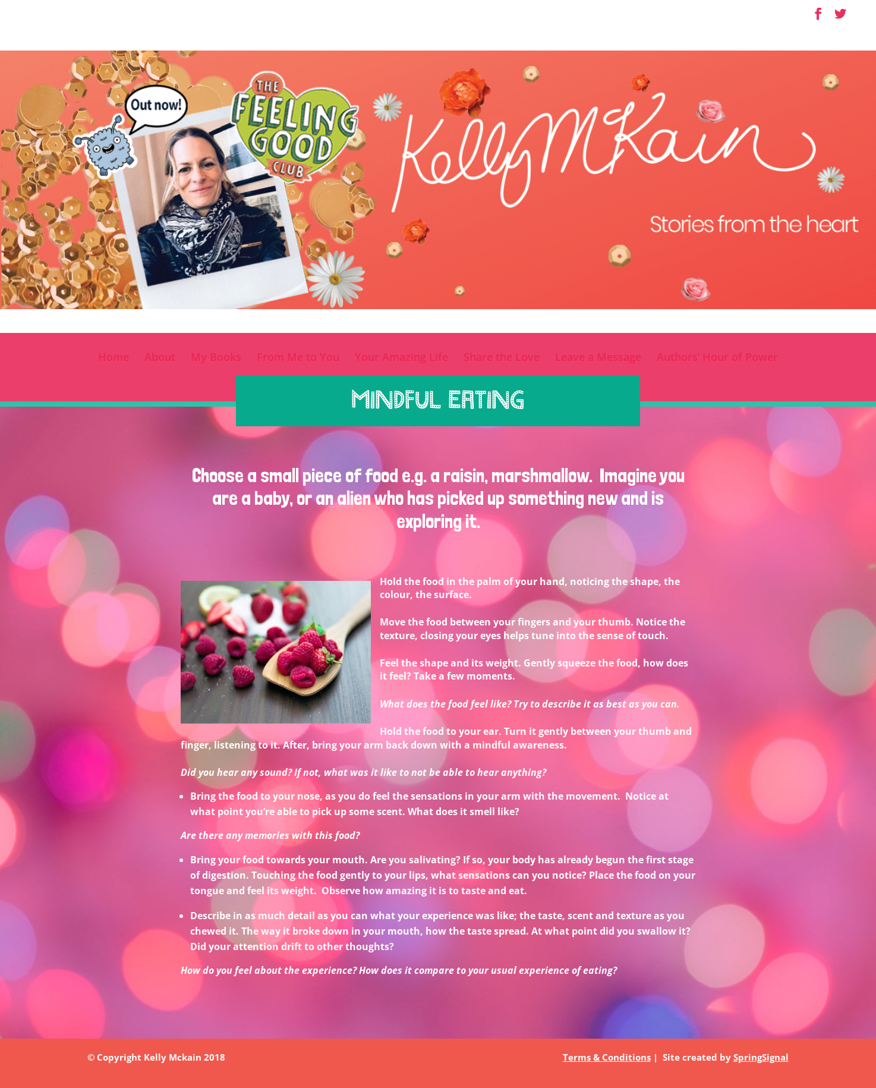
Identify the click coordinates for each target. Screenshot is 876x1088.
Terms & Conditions (607, 1057)
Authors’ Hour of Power (717, 358)
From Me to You (298, 358)
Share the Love (502, 358)
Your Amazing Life (401, 358)
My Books (216, 358)
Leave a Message (598, 358)
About (159, 358)
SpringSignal (761, 1057)
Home (113, 358)
